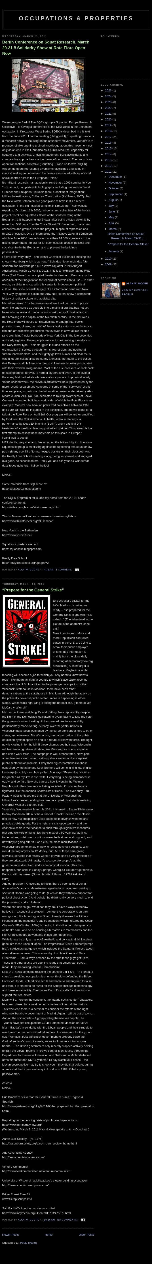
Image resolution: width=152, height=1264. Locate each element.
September (116, 194)
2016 (108, 142)
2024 (108, 96)
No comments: (68, 1220)
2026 (108, 90)
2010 (108, 258)
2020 (108, 119)
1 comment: (64, 569)
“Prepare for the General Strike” (33, 590)
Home (49, 1234)
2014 (108, 154)
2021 (108, 113)
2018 (108, 131)
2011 (108, 171)
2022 (108, 107)
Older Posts (86, 1234)
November (116, 182)
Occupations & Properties (76, 18)
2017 (108, 136)
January (114, 251)
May (112, 217)
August (113, 200)
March (113, 229)
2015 (108, 148)
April (112, 223)
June (112, 211)
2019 (108, 125)
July (112, 205)
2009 (108, 264)
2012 (108, 165)
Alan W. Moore (137, 283)
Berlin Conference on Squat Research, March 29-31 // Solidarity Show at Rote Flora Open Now (45, 48)
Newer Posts (10, 1234)
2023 (108, 102)
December (116, 176)
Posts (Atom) (28, 1242)
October (114, 188)
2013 (108, 160)
